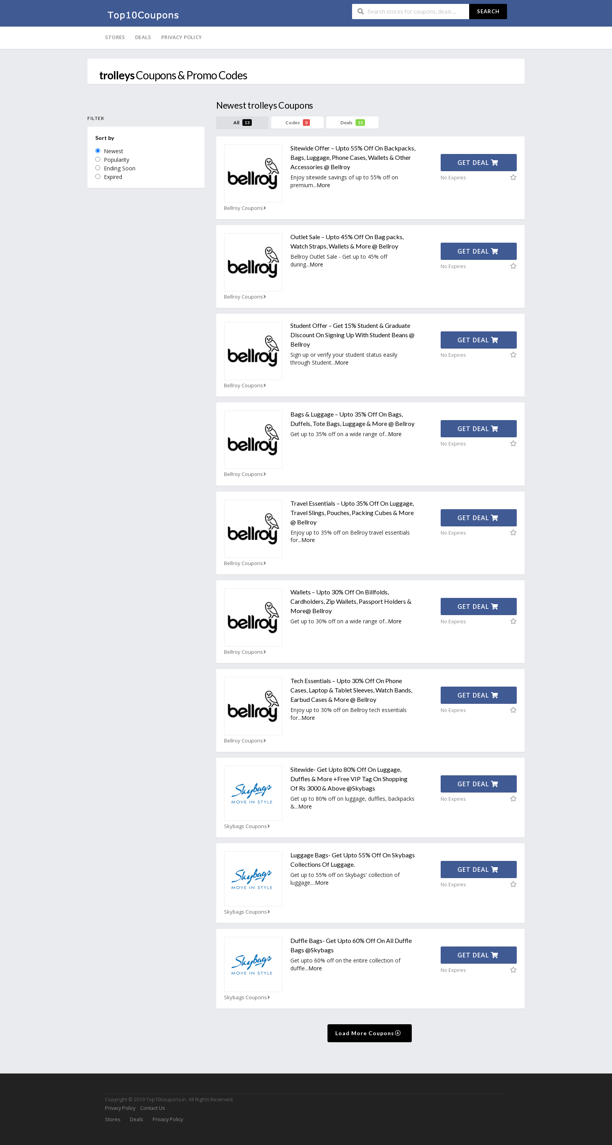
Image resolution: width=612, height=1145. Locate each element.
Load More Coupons (368, 1033)
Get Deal (477, 162)
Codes (297, 122)
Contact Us (152, 1108)
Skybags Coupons (248, 826)
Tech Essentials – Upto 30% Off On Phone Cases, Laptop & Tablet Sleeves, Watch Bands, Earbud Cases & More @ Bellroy (351, 690)
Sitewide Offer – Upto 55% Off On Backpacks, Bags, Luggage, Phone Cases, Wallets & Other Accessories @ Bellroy (352, 157)
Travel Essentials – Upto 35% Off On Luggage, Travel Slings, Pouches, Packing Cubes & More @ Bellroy (352, 512)
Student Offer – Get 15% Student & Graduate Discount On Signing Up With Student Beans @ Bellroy (352, 335)
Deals (143, 37)
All (242, 122)
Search (488, 11)
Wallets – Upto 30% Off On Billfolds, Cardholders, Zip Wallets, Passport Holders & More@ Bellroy (350, 601)
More (323, 185)
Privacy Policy (181, 37)
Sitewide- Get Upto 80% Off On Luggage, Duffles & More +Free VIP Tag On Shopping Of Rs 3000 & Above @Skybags (348, 779)
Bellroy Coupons (246, 208)
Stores (115, 37)
